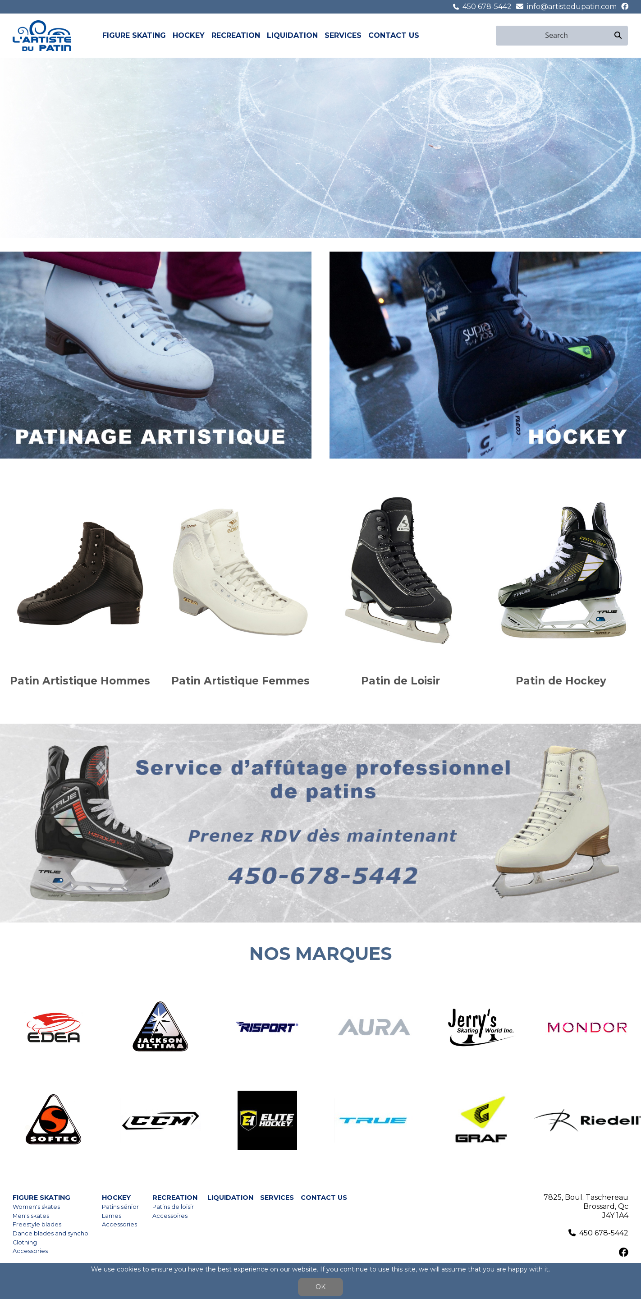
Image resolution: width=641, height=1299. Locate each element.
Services (343, 35)
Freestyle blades (37, 1224)
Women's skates (36, 1206)
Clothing (25, 1242)
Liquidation (292, 35)
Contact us (393, 35)
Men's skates (31, 1215)
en (480, 35)
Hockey (189, 35)
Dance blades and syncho (50, 1233)
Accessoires (170, 1215)
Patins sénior (120, 1206)
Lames (111, 1215)
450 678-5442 (487, 6)
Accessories (30, 1251)
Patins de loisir (173, 1206)
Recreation (235, 35)
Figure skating (134, 35)
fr (490, 35)
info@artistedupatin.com (572, 6)
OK (320, 1287)
